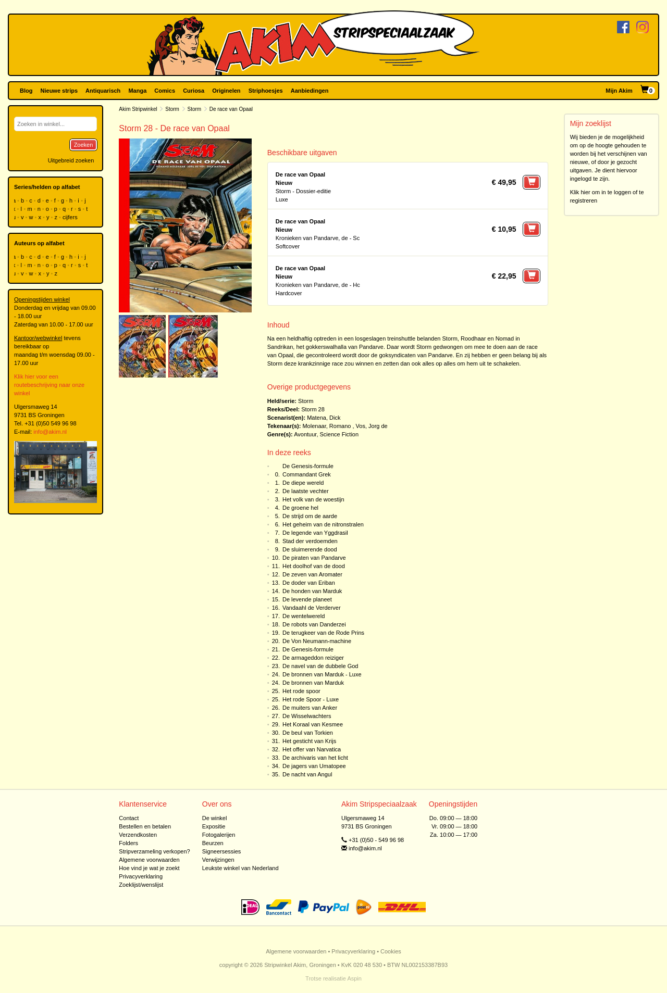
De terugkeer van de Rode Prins (323, 633)
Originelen (226, 90)
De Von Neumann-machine (316, 641)
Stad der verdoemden (310, 541)
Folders (128, 843)
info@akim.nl (50, 432)
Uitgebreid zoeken (71, 160)
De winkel (214, 818)
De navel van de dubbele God (320, 666)
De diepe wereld (303, 483)
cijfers (71, 217)
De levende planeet (307, 599)
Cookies (390, 951)
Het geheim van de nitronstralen (323, 524)
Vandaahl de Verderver (311, 608)
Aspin (354, 978)
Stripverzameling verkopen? (154, 851)
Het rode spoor (301, 691)
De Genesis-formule (308, 466)
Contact (129, 818)
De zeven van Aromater (312, 574)
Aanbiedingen (310, 90)
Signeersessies (221, 851)
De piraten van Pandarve (314, 558)
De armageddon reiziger (313, 658)
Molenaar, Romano (326, 426)
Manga (137, 90)
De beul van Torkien (307, 733)
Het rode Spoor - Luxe (310, 699)
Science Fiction (339, 434)
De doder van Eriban (308, 583)
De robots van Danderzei (314, 624)
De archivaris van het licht (315, 758)
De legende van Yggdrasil (315, 533)
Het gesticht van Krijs (309, 741)
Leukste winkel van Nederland (240, 868)
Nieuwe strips (59, 90)
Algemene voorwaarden (149, 860)
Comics (164, 90)
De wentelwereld (303, 616)
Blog (26, 90)
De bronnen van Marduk (313, 683)
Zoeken (83, 145)
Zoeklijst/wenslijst (141, 885)
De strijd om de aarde (309, 516)
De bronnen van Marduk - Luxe (322, 674)
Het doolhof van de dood (313, 566)
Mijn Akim (619, 90)
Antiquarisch (102, 90)
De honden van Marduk (312, 591)
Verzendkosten (138, 835)
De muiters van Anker (309, 708)
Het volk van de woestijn (313, 499)
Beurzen (213, 843)
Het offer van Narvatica (311, 749)
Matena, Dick (323, 417)
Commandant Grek (306, 474)
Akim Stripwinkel (138, 109)
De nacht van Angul (307, 774)
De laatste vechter (305, 491)
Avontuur (305, 434)
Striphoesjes (266, 90)
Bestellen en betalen (145, 826)
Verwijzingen (218, 860)
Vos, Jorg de (372, 426)
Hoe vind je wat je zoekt (149, 868)
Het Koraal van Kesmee (312, 724)
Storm (172, 109)
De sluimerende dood (309, 549)
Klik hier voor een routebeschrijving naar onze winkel (49, 384)
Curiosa (193, 90)
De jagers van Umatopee (314, 766)
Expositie (214, 826)
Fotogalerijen (219, 835)
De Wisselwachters (306, 716)
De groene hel (300, 508)
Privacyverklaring (141, 876)
